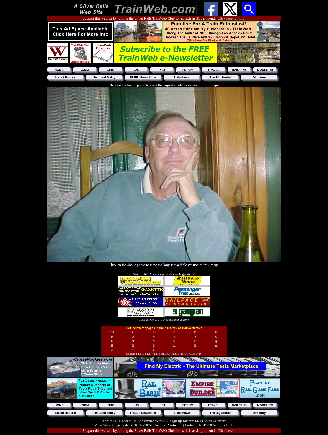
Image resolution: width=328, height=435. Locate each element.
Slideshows (182, 77)
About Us (110, 421)
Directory (259, 77)
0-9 (112, 332)
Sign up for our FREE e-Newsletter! (198, 421)
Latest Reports (65, 77)
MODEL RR (265, 69)
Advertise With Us (154, 421)
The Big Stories (220, 77)
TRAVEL (213, 69)
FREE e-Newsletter (143, 77)
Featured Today (104, 77)
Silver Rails (225, 425)
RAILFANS (239, 69)
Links (189, 425)
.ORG (110, 69)
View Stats (102, 425)
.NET (162, 69)
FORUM (187, 69)
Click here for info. (232, 18)
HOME (59, 69)
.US (136, 69)
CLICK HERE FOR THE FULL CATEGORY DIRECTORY (164, 354)
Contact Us (128, 421)
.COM (85, 69)
